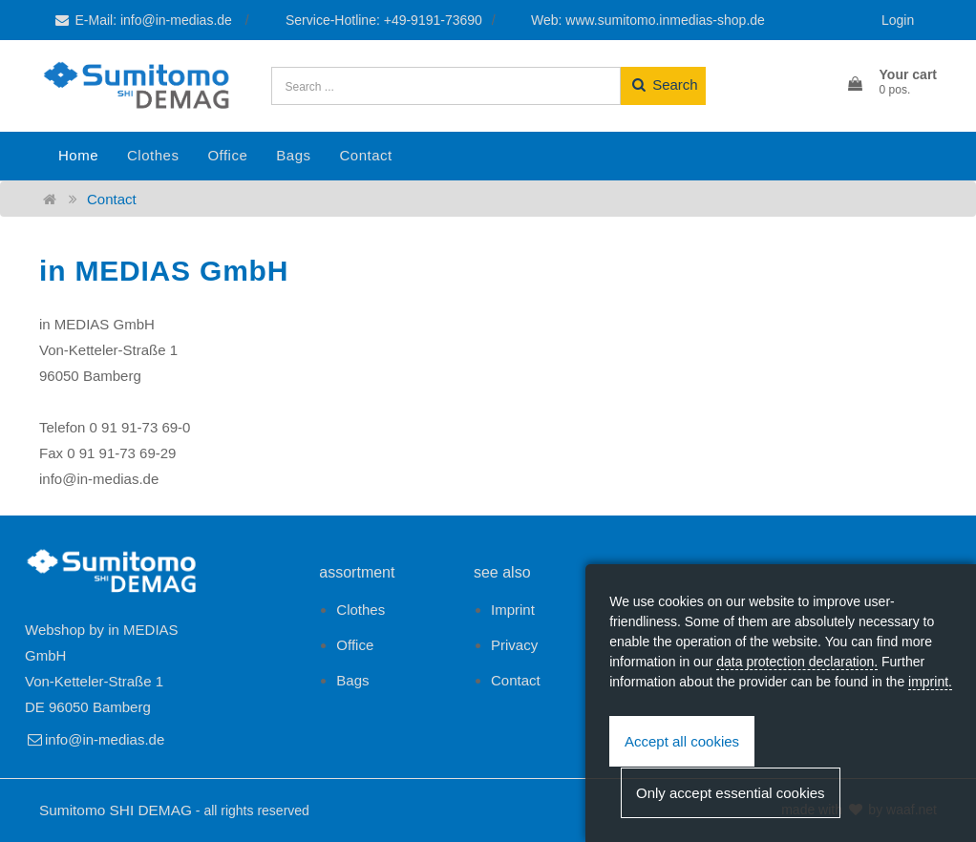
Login (897, 20)
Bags (293, 155)
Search (663, 84)
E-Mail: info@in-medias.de (144, 20)
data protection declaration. (797, 661)
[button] (891, 83)
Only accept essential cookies (730, 793)
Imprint (513, 609)
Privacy (514, 645)
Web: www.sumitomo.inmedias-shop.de (648, 20)
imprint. (930, 681)
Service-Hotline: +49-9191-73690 (384, 20)
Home (78, 155)
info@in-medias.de (94, 739)
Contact (365, 155)
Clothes (153, 155)
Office (227, 155)
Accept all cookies (682, 741)
